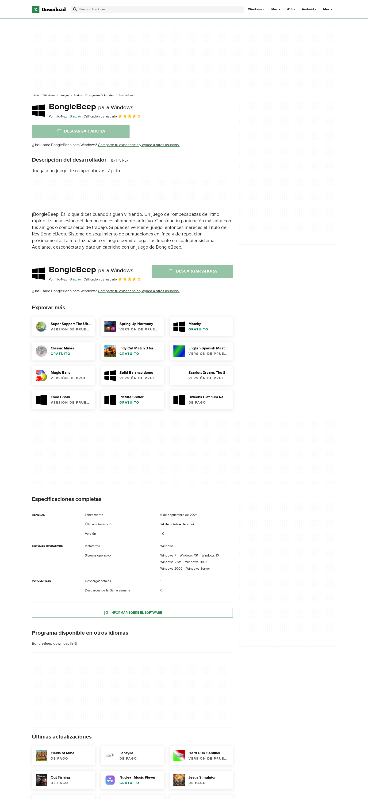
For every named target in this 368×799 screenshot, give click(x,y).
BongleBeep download (50, 643)
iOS (289, 9)
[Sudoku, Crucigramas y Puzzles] (94, 95)
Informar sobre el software (132, 612)
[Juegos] (64, 95)
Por (58, 116)
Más (328, 9)
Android (308, 9)
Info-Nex (122, 161)
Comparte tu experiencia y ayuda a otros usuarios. (139, 145)
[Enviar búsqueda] (75, 9)
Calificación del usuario (112, 116)
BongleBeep (91, 107)
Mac (274, 9)
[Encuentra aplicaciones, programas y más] (157, 9)
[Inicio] (35, 95)
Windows (255, 9)
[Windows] (49, 95)
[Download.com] (49, 9)
